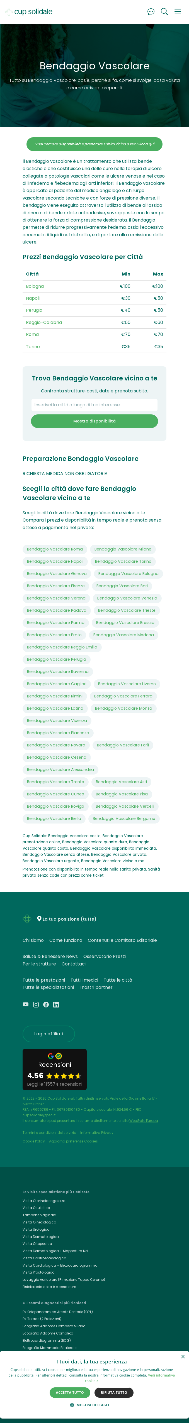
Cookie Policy (34, 1141)
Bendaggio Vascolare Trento (55, 782)
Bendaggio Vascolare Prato (54, 635)
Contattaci (74, 964)
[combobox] (94, 405)
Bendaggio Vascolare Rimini (55, 696)
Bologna (35, 286)
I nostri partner (96, 987)
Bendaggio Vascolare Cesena (56, 757)
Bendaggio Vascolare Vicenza (57, 720)
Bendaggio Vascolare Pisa (122, 794)
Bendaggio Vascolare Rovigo (55, 806)
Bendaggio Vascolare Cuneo (55, 794)
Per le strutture (39, 964)
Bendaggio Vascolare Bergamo (124, 818)
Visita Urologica (36, 1229)
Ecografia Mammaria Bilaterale (49, 1347)
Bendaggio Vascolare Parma (55, 622)
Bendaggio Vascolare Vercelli (125, 806)
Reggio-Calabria (44, 322)
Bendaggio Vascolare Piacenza (58, 733)
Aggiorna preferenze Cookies (73, 1141)
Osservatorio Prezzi (104, 956)
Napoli (33, 298)
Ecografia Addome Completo (48, 1333)
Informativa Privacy (96, 1132)
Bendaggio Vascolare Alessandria (60, 769)
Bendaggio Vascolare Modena (123, 635)
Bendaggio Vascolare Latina (55, 708)
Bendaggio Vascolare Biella (54, 818)
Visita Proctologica (39, 1272)
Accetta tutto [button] (70, 1392)
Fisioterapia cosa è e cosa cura (49, 1286)
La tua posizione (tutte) (69, 919)
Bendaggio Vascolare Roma (55, 549)
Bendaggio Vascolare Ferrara (123, 696)
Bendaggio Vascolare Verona (56, 598)
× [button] (183, 1357)
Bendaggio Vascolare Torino (123, 561)
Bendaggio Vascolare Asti (121, 782)
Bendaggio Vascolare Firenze (56, 586)
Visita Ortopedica (37, 1243)
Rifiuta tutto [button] (114, 1392)
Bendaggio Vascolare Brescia (125, 622)
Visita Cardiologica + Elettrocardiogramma (60, 1265)
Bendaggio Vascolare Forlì (123, 745)
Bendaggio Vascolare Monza (123, 708)
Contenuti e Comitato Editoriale (122, 940)
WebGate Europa (143, 1120)
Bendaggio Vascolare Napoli (55, 561)
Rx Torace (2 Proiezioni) (42, 1318)
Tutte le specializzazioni (48, 987)
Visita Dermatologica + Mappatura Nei (55, 1250)
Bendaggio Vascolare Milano (122, 549)
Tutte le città (118, 980)
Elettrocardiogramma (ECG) (47, 1340)
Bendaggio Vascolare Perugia (56, 659)
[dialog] (94, 1385)
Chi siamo (33, 940)
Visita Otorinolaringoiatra (44, 1200)
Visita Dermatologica (41, 1236)
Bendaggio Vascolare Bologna (128, 573)
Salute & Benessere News (50, 956)
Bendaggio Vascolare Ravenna (58, 671)
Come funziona (65, 940)
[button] (177, 12)
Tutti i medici (84, 980)
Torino (33, 346)
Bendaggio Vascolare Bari (122, 586)
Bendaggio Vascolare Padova (56, 610)
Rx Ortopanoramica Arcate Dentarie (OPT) (58, 1311)
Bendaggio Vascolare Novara (56, 745)
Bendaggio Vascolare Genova (57, 573)
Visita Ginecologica (39, 1222)
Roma (32, 334)
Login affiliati (48, 1034)
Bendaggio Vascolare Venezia (127, 598)
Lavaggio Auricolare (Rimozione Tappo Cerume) (64, 1279)
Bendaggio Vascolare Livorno (127, 684)
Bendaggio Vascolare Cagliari (56, 684)
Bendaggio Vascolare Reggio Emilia (62, 647)
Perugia (34, 310)
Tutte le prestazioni (44, 980)
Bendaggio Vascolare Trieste (127, 610)
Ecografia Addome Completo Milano (54, 1326)
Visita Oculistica (36, 1207)
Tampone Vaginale (39, 1215)
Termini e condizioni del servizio (49, 1132)
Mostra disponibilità (94, 421)
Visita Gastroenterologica (44, 1258)
